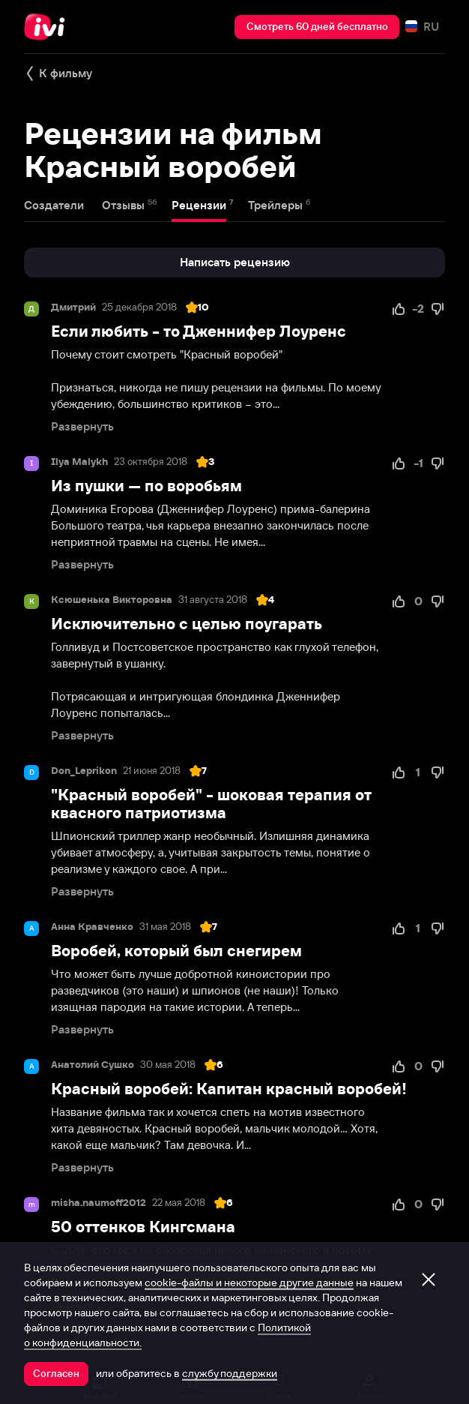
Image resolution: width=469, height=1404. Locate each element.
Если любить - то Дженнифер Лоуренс (198, 331)
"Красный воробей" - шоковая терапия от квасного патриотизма (211, 803)
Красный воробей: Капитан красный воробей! (229, 1088)
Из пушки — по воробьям (146, 485)
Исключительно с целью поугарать (186, 623)
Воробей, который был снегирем (176, 950)
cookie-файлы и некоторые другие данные (249, 1282)
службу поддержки (229, 1373)
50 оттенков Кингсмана (143, 1226)
